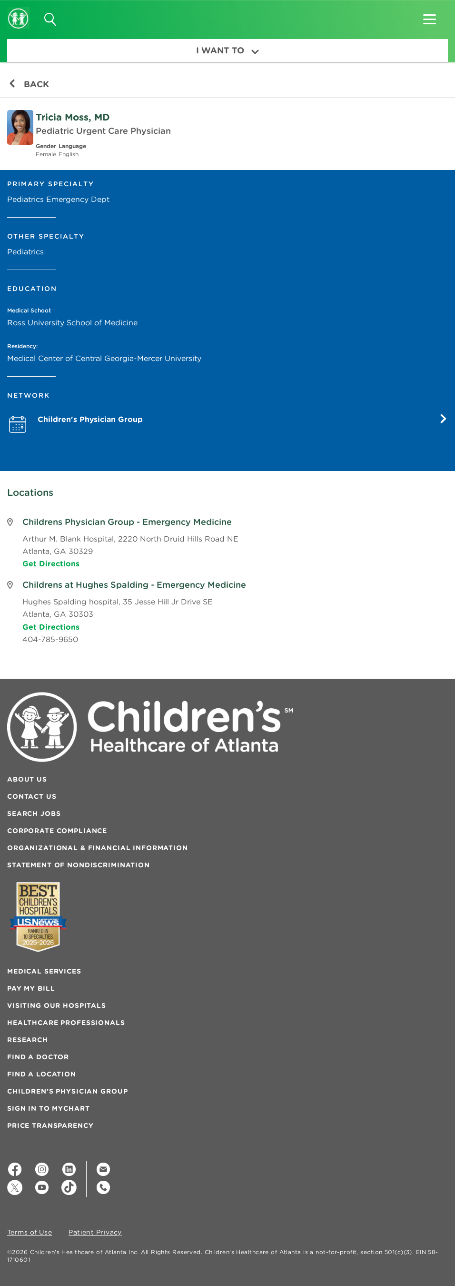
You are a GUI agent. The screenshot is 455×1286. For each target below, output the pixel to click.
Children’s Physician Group (67, 1091)
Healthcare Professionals (66, 1022)
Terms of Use (29, 1232)
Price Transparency (50, 1125)
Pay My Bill (31, 988)
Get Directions (50, 563)
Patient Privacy (95, 1232)
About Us (27, 779)
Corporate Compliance (57, 830)
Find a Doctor (38, 1057)
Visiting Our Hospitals (56, 1005)
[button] (429, 16)
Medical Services (44, 971)
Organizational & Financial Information (97, 848)
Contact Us (32, 796)
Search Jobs (33, 813)
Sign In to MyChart (48, 1108)
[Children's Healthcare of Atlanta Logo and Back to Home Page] (18, 12)
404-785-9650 (50, 639)
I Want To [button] (227, 50)
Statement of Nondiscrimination (78, 865)
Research (27, 1039)
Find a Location (41, 1074)
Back (29, 84)
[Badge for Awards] (38, 917)
